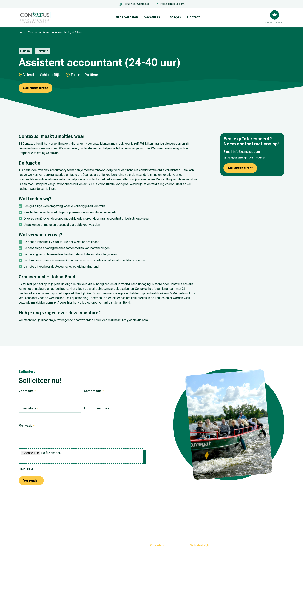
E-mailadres (32, 407)
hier (69, 301)
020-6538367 (199, 559)
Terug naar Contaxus (136, 3)
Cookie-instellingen (162, 583)
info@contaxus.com (172, 3)
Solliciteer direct (35, 87)
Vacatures (155, 17)
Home (22, 31)
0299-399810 (257, 157)
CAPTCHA (26, 468)
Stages (178, 17)
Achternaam (97, 390)
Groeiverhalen (129, 17)
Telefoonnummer (96, 407)
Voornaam (31, 390)
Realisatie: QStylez (271, 583)
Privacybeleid (135, 583)
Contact (196, 17)
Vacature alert (275, 22)
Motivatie (30, 425)
